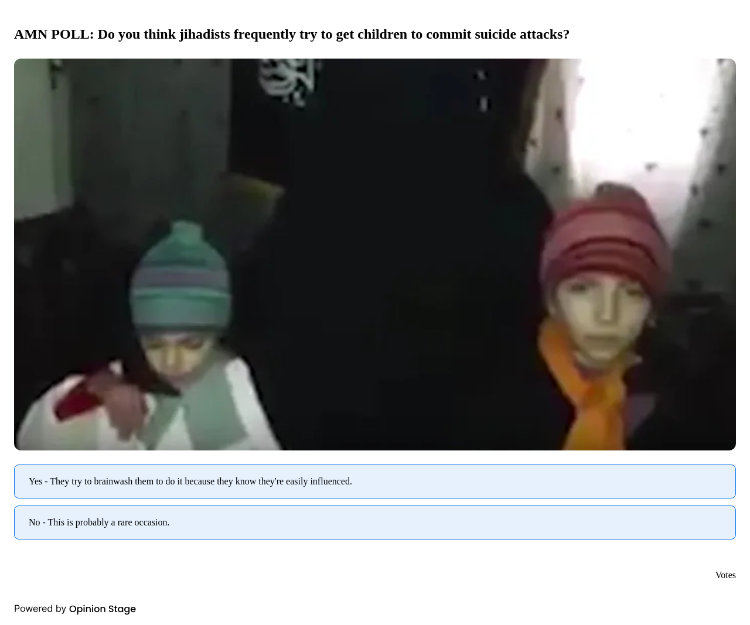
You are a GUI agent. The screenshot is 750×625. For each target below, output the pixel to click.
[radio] (375, 481)
